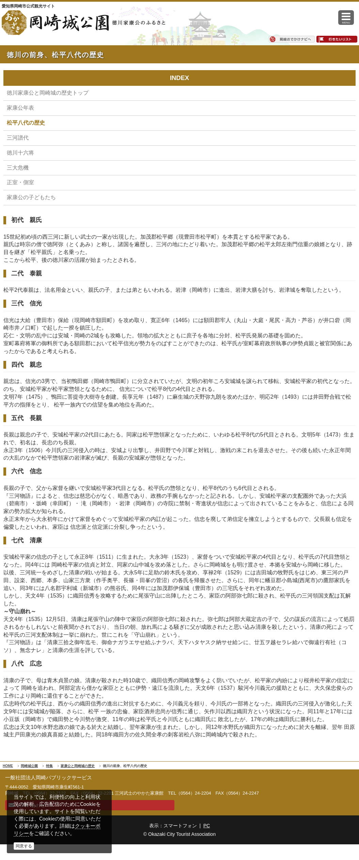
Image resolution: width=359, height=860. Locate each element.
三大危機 (18, 168)
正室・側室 (20, 182)
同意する (24, 846)
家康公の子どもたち (31, 197)
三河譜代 (18, 138)
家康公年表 (20, 108)
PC (206, 825)
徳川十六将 (20, 153)
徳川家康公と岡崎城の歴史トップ (48, 93)
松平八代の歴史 (26, 123)
